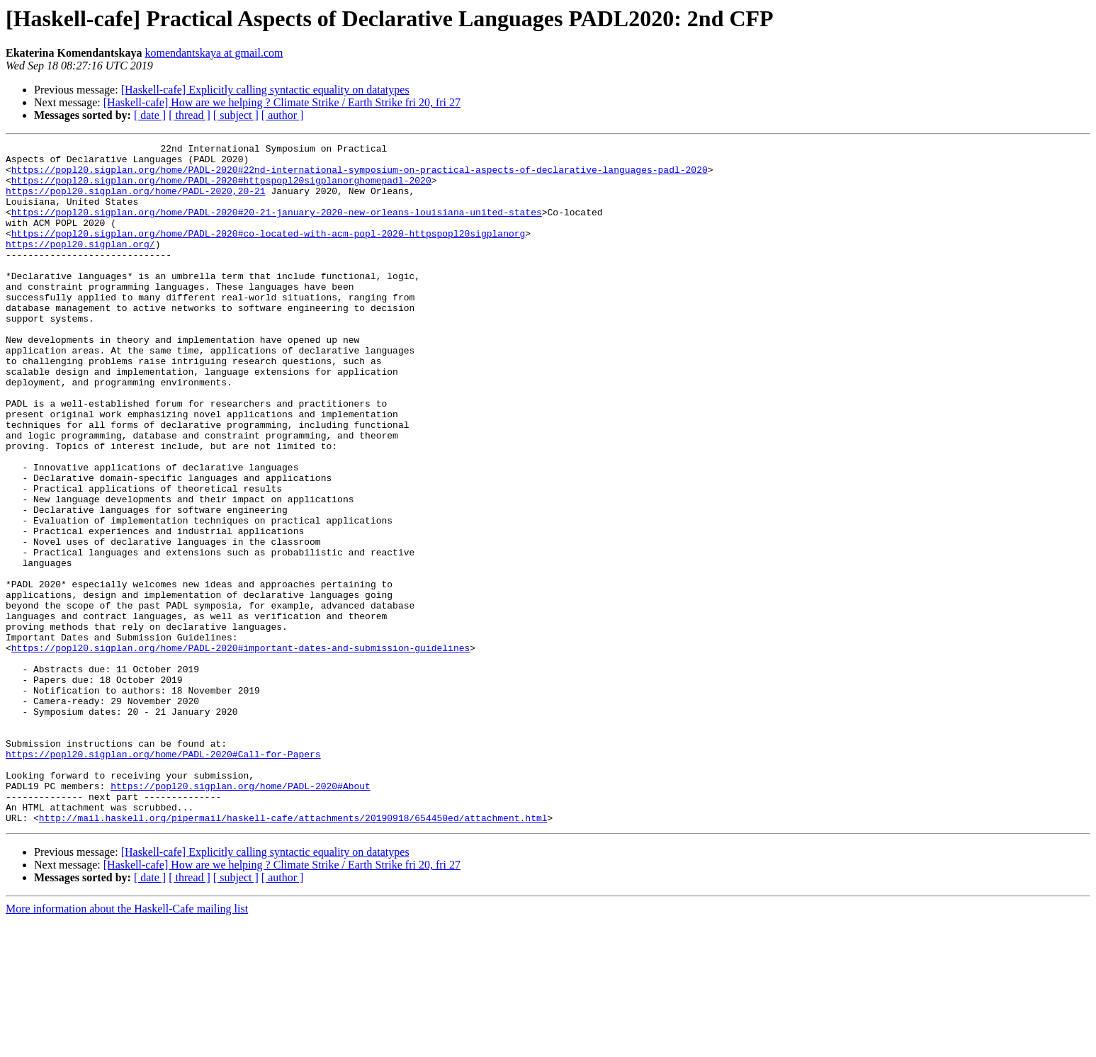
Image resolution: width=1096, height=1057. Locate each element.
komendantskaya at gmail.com (214, 53)
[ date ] (150, 115)
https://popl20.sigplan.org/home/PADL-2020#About (241, 915)
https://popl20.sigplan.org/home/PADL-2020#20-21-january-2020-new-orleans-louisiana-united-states (276, 226)
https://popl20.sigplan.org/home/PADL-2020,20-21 (136, 201)
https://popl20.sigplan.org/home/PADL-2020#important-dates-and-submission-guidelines (240, 749)
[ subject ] (236, 115)
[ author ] (282, 115)
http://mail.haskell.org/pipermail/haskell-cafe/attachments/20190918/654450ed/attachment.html (293, 953)
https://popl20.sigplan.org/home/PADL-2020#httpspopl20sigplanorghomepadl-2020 (221, 188)
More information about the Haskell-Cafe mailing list (127, 1045)
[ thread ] (189, 115)
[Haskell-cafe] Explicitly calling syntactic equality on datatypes (265, 90)
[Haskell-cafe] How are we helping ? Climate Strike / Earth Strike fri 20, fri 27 (282, 102)
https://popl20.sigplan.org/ (80, 265)
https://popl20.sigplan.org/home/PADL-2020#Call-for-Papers (163, 877)
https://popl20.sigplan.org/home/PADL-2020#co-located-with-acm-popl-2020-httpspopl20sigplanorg (268, 252)
